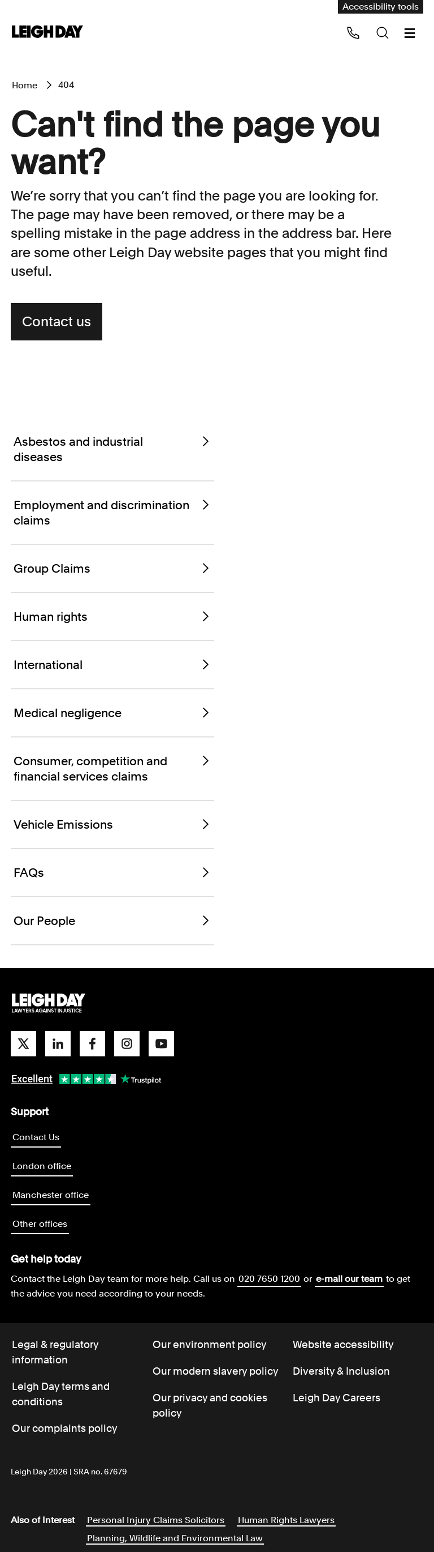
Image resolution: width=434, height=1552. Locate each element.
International (112, 665)
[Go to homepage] (48, 1004)
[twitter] (23, 1043)
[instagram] (127, 1043)
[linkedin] (58, 1043)
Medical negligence (112, 713)
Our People (112, 921)
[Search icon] (382, 32)
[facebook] (92, 1043)
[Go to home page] (47, 32)
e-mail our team (349, 1278)
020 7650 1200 (269, 1278)
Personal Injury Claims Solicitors (155, 1520)
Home (24, 85)
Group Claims (112, 568)
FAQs (112, 872)
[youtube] (161, 1043)
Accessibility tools (380, 6)
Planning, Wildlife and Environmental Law (175, 1538)
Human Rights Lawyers (286, 1520)
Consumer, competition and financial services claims (112, 768)
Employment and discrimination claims (112, 512)
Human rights (112, 616)
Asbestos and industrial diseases (112, 449)
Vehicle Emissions (112, 824)
